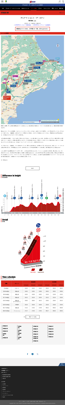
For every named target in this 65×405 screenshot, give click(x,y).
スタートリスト (47, 8)
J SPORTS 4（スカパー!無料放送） (23, 25)
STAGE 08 (19, 334)
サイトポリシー (5, 393)
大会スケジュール (25, 8)
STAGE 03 (5, 331)
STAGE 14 (35, 337)
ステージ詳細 (34, 8)
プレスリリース (5, 385)
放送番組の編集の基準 (6, 376)
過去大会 (61, 8)
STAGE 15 (35, 338)
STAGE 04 (4, 334)
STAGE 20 (51, 334)
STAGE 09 (19, 338)
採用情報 (4, 387)
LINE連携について (4, 370)
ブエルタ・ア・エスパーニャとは (13, 8)
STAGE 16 (35, 341)
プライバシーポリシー (6, 391)
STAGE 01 (5, 326)
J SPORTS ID (3, 368)
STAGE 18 (51, 329)
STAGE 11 (35, 329)
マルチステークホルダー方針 (7, 395)
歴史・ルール (55, 8)
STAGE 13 (35, 334)
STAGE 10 (35, 326)
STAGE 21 (51, 337)
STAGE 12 (35, 331)
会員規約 (4, 389)
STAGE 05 (5, 338)
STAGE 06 (19, 327)
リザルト (40, 8)
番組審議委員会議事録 (6, 374)
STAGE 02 (5, 328)
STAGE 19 (51, 331)
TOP (3, 8)
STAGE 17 (51, 326)
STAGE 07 (19, 331)
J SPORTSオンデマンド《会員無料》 (42, 25)
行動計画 (4, 378)
